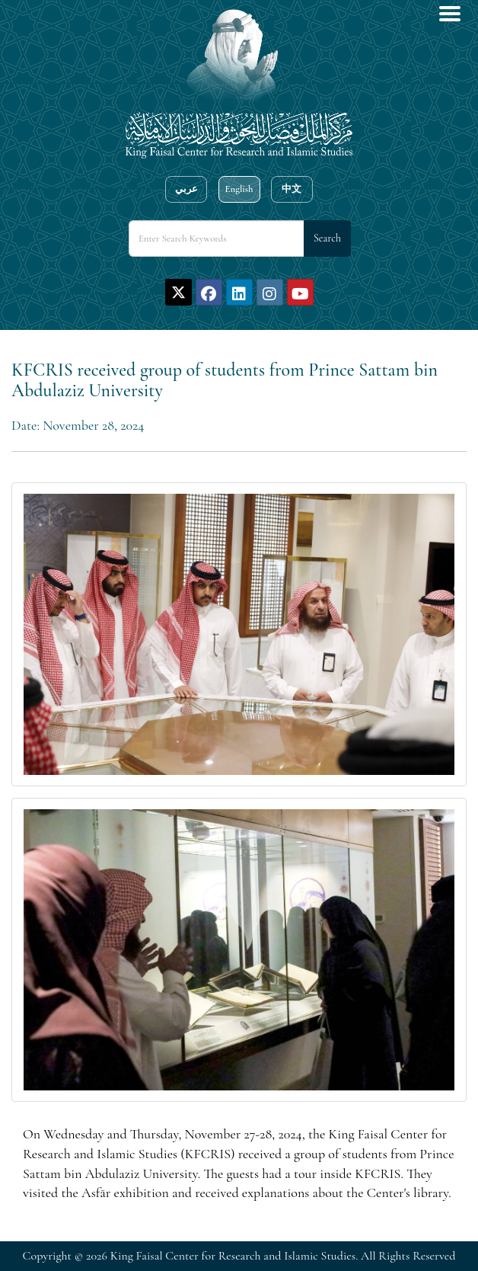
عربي (186, 189)
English (239, 189)
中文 (291, 189)
